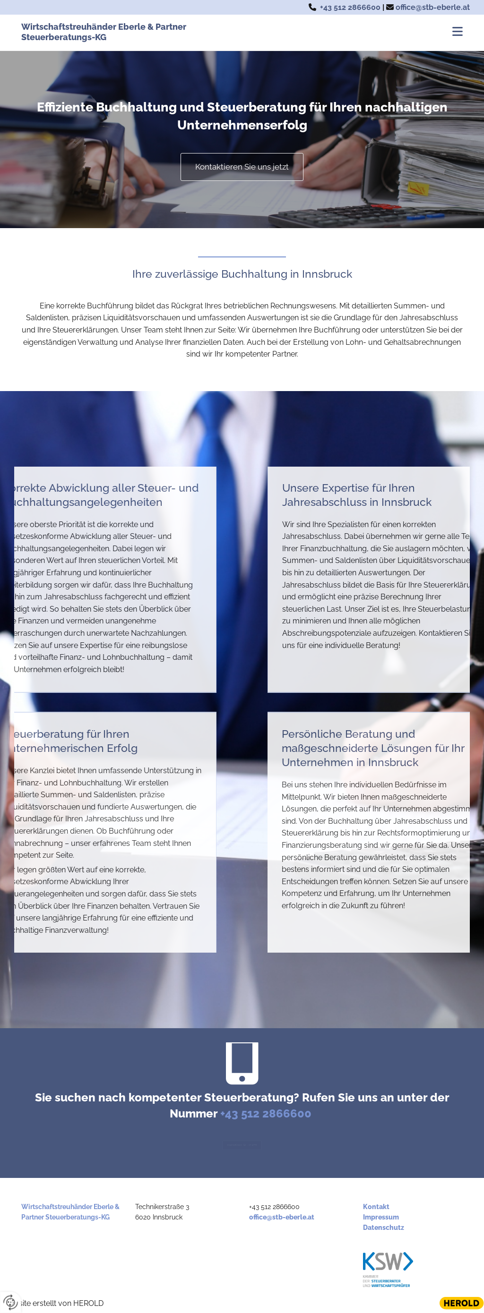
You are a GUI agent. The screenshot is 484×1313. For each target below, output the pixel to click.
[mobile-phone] (242, 1066)
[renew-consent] (10, 1302)
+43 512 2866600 (350, 7)
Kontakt (376, 1207)
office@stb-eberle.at (433, 7)
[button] (337, 33)
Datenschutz (383, 1227)
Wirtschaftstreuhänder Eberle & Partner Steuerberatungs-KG (103, 32)
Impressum (381, 1217)
